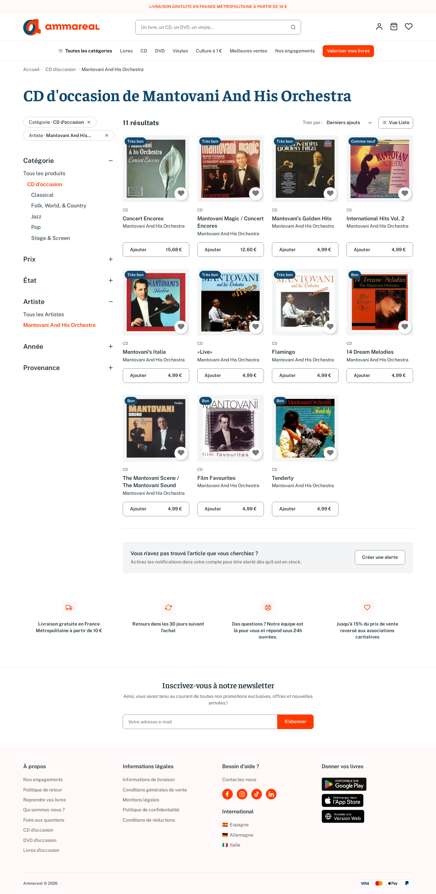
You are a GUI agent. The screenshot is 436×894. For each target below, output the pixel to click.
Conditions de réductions (149, 820)
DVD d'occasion (39, 840)
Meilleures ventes (248, 50)
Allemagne (237, 835)
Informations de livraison (149, 779)
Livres (126, 50)
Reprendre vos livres (44, 799)
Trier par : (312, 122)
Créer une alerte (380, 557)
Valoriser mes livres (348, 50)
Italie (231, 845)
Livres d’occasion (41, 850)
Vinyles (180, 50)
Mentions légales (141, 799)
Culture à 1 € (209, 50)
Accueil (31, 69)
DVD (160, 50)
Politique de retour (42, 789)
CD (144, 50)
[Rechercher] (218, 27)
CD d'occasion (60, 69)
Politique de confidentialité (151, 809)
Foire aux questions (43, 820)
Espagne (235, 824)
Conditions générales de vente (155, 789)
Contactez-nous (239, 779)
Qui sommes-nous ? (44, 809)
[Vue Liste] (395, 123)
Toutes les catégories (85, 50)
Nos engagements (295, 50)
